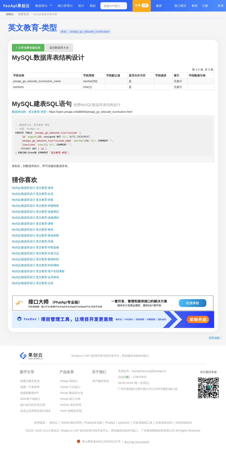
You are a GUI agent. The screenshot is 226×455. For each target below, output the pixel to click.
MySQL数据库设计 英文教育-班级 (32, 199)
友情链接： (41, 422)
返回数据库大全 (59, 47)
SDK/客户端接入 (30, 398)
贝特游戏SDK (183, 422)
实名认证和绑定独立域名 (35, 410)
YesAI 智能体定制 (71, 410)
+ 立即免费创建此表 (28, 47)
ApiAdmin (124, 422)
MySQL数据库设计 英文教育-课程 (32, 223)
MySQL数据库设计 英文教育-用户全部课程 (38, 271)
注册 (205, 5)
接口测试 (180, 5)
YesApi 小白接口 (70, 386)
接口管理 (65, 6)
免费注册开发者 (30, 381)
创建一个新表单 (30, 386)
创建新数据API (29, 392)
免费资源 (23, 14)
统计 (81, 5)
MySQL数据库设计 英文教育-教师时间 (35, 259)
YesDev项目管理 (71, 422)
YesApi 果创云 (69, 381)
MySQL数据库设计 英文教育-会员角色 (35, 277)
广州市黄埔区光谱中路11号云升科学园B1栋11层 (148, 388)
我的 (93, 5)
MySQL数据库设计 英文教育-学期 (32, 241)
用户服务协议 (100, 381)
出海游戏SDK (163, 422)
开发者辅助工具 (142, 422)
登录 (221, 5)
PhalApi (110, 422)
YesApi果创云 (16, 6)
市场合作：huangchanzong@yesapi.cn (142, 371)
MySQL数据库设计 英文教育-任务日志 (35, 253)
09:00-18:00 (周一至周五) (133, 383)
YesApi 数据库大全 (71, 392)
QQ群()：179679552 (132, 377)
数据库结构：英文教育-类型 (29, 111)
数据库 (41, 6)
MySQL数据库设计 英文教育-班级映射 (35, 205)
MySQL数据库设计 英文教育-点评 (32, 283)
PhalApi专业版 (93, 422)
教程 (195, 5)
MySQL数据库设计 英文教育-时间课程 (35, 265)
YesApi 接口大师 (70, 398)
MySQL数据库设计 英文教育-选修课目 (35, 211)
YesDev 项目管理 (70, 404)
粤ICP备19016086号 (137, 442)
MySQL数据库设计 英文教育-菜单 (32, 187)
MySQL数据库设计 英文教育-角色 (32, 229)
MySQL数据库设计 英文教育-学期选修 (35, 247)
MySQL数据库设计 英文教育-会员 (32, 193)
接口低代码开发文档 (32, 404)
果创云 (53, 422)
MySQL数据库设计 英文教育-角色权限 (35, 235)
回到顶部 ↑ (215, 337)
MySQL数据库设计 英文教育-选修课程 (35, 217)
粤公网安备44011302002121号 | (100, 441)
